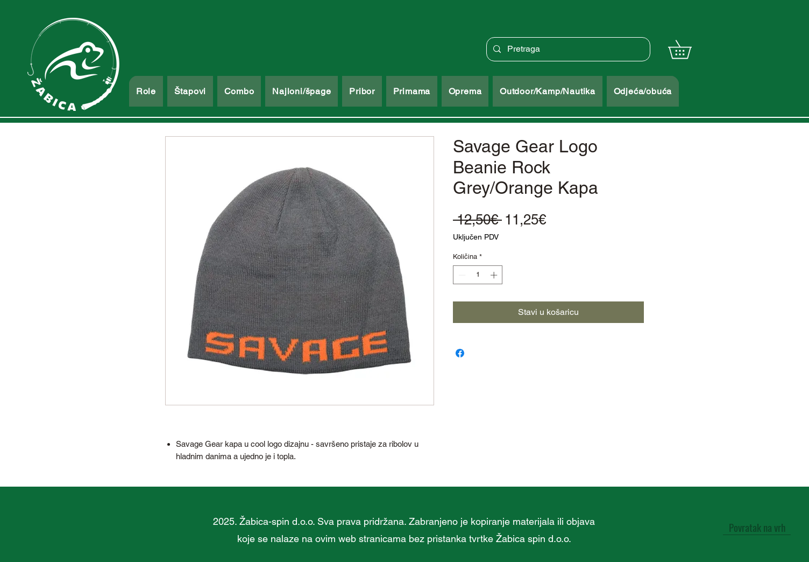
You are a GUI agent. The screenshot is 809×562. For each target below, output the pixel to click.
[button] (688, 49)
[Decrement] (461, 275)
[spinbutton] (477, 275)
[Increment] (494, 275)
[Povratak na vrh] (757, 527)
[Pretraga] (567, 49)
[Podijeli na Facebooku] (459, 353)
